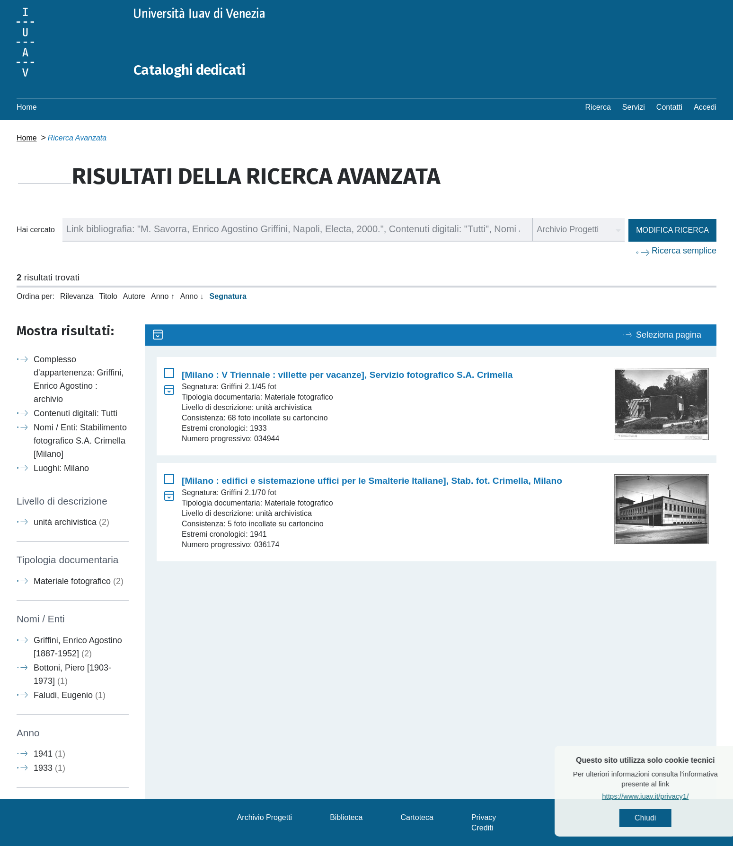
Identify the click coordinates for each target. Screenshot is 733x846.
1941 (49, 753)
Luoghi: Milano (61, 467)
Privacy (483, 817)
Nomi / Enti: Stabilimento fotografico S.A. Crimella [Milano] (80, 440)
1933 (49, 767)
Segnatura (228, 296)
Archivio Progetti (264, 817)
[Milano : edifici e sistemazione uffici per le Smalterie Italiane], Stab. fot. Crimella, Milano (372, 480)
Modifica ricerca (672, 230)
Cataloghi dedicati (190, 69)
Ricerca (598, 107)
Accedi (705, 107)
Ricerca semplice (684, 250)
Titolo (108, 296)
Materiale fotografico (79, 580)
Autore (134, 296)
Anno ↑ (163, 296)
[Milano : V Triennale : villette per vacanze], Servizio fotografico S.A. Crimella (347, 374)
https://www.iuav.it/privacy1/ (666, 796)
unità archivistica (71, 522)
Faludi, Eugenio (70, 694)
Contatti (669, 107)
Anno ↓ (192, 296)
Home (27, 107)
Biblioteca (346, 817)
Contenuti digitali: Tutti (75, 413)
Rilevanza (76, 296)
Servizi (633, 107)
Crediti (482, 827)
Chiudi (666, 818)
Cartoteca (417, 817)
